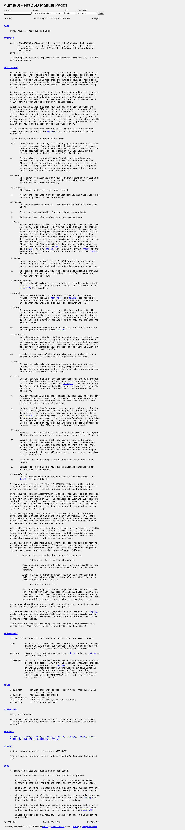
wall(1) (61, 330)
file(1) (73, 298)
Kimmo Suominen (57, 827)
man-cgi (76, 827)
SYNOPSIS (9, 38)
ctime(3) (68, 383)
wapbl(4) (52, 131)
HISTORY (8, 746)
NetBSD (45, 827)
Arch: (68, 10)
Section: (36, 10)
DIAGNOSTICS (11, 709)
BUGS (6, 766)
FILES (7, 685)
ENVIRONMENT (11, 633)
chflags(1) (16, 736)
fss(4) (23, 479)
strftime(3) (61, 665)
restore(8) (57, 298)
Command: (8, 10)
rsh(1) (30, 249)
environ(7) (28, 739)
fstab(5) (15, 739)
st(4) (91, 736)
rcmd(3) (94, 251)
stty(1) (92, 611)
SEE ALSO (9, 731)
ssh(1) (49, 249)
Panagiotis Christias (89, 827)
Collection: (82, 10)
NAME (6, 26)
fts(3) (61, 736)
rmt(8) (54, 246)
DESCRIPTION (11, 67)
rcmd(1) (29, 736)
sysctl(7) (25, 288)
